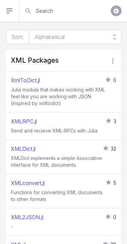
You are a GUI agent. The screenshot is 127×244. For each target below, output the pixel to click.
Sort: (17, 37)
